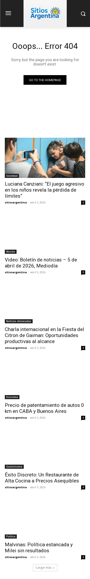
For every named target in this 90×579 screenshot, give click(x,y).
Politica (10, 536)
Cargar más (45, 568)
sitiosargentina (16, 202)
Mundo (10, 251)
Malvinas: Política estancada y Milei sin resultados (39, 547)
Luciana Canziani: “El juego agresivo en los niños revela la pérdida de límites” (44, 190)
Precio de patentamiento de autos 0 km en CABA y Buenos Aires (44, 408)
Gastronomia (14, 466)
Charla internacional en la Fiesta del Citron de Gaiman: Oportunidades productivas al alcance (44, 335)
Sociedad (12, 175)
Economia (12, 397)
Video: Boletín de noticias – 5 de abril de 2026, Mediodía (41, 263)
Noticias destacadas (18, 321)
